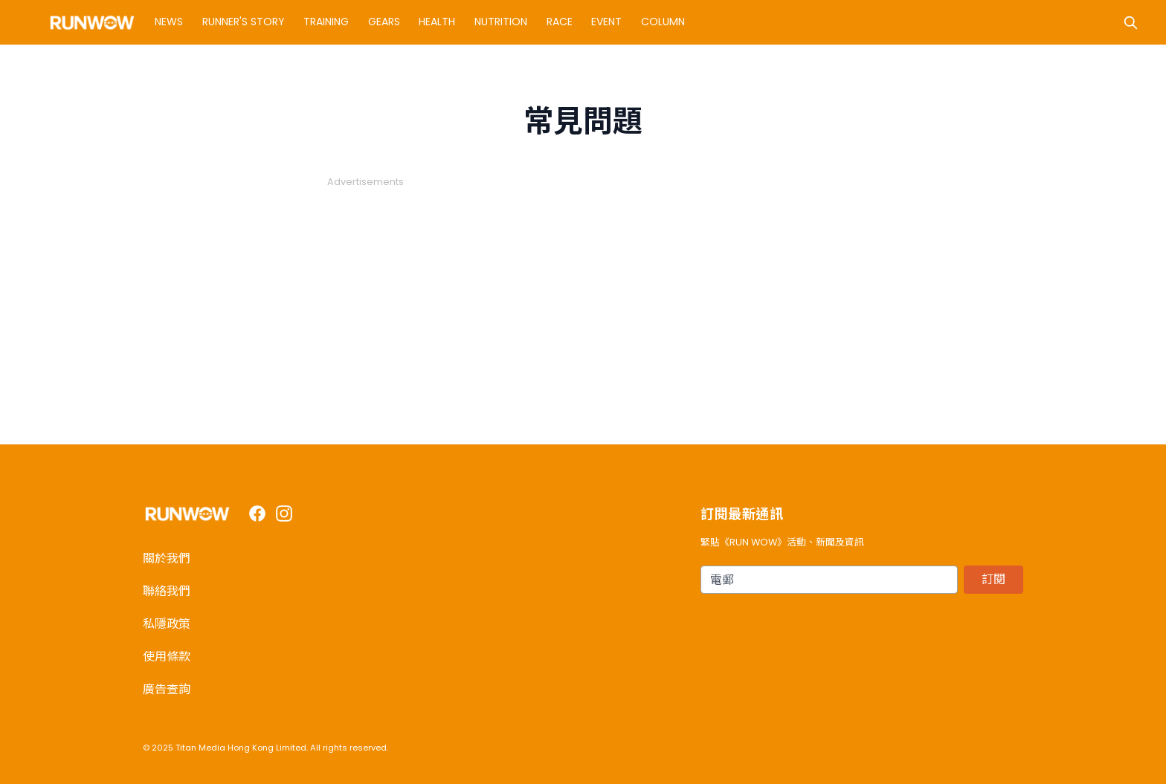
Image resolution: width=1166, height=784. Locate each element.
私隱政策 (166, 623)
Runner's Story (243, 21)
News (169, 21)
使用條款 (166, 656)
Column (663, 21)
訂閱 (993, 579)
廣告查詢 (166, 689)
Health (437, 21)
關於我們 (166, 558)
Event (606, 21)
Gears (384, 21)
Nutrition (500, 21)
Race (560, 21)
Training (326, 21)
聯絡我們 (166, 591)
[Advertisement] (583, 293)
